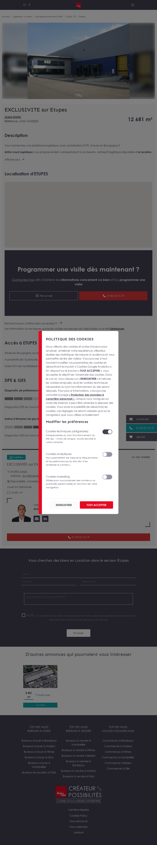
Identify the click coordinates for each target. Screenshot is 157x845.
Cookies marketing (72, 482)
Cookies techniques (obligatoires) (72, 437)
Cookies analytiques (72, 459)
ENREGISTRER (64, 505)
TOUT (96, 505)
